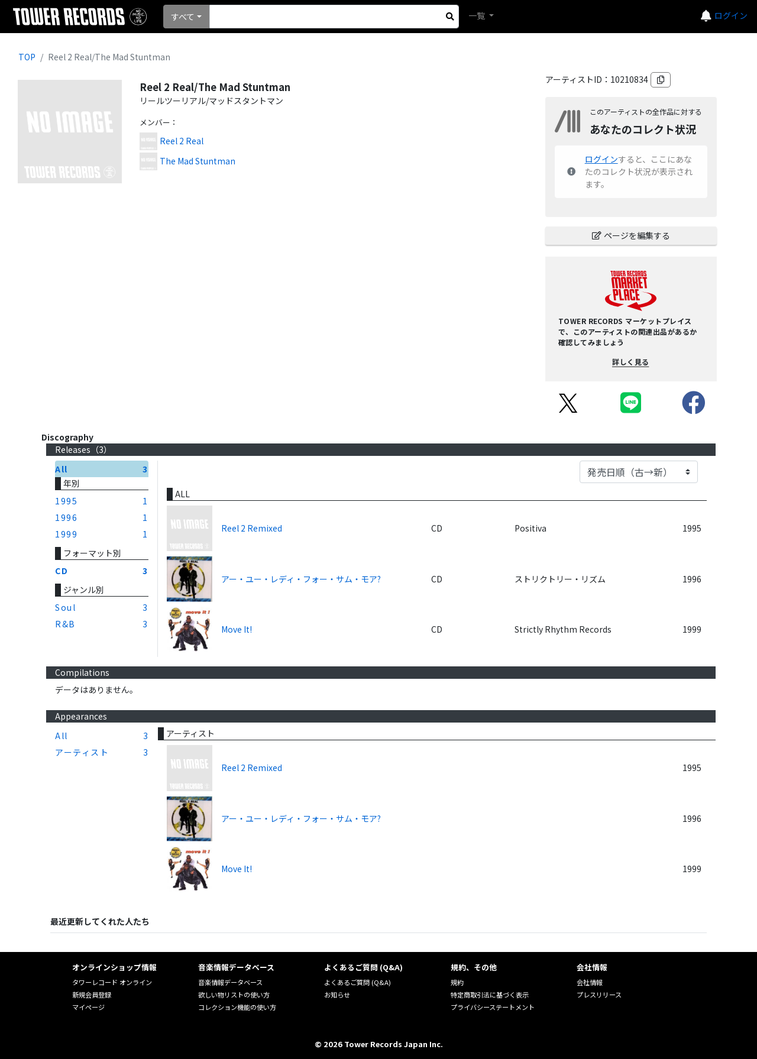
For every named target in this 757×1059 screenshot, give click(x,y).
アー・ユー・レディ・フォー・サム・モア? (301, 579)
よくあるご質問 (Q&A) (357, 982)
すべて (183, 16)
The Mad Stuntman (197, 161)
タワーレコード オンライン (112, 982)
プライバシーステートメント (493, 1007)
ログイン (731, 15)
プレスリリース (599, 994)
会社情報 (590, 982)
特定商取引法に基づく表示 (490, 994)
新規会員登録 (91, 994)
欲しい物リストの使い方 (234, 994)
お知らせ (337, 994)
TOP (26, 57)
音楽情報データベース (230, 982)
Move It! (236, 629)
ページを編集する (631, 235)
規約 (457, 982)
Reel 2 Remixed (251, 528)
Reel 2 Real (181, 141)
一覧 (477, 15)
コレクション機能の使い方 (237, 1007)
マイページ (88, 1007)
